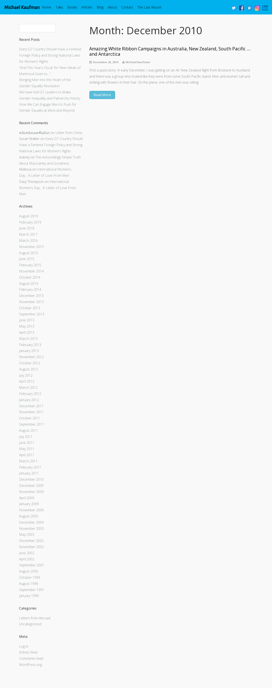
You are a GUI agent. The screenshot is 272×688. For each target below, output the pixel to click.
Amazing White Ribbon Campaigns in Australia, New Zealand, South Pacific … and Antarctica (169, 51)
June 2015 (26, 258)
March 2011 (28, 461)
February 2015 (30, 265)
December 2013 (31, 295)
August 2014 (28, 283)
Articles (86, 7)
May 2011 (26, 448)
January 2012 (29, 399)
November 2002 (31, 546)
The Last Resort (149, 7)
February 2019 (30, 222)
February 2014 (30, 289)
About (112, 7)
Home (46, 7)
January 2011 (29, 473)
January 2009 (29, 503)
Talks (59, 7)
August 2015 (28, 253)
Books (72, 7)
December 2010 (31, 479)
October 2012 (29, 363)
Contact (127, 7)
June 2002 (26, 553)
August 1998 (28, 583)
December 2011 (31, 406)
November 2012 (31, 357)
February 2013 (30, 344)
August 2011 (28, 430)
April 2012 (26, 381)
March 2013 (28, 338)
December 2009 (31, 485)
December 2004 (31, 522)
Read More (102, 95)
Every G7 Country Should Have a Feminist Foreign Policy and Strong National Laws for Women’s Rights (50, 55)
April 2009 (26, 498)
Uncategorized (30, 624)
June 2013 (26, 320)
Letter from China (68, 132)
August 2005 (28, 516)
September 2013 (31, 314)
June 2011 (26, 442)
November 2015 (31, 246)
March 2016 (28, 240)
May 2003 (26, 534)
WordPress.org (30, 664)
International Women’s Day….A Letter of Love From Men (47, 187)
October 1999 (29, 577)
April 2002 (26, 559)
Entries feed (28, 652)
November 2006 (31, 510)
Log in (23, 646)
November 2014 (31, 271)
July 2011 (26, 436)
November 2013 (31, 301)
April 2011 (26, 455)
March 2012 (28, 387)
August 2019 (28, 216)
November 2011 (31, 412)
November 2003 (31, 528)
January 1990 (29, 595)
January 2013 (29, 350)
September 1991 (31, 589)
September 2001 (31, 565)
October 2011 (29, 418)
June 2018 (26, 228)
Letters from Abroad (34, 618)
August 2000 (28, 571)
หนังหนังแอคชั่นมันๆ (34, 132)
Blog (100, 7)
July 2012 (26, 375)
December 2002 (31, 540)
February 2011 (30, 467)
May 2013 (26, 326)
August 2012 (28, 369)
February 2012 (30, 393)
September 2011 (31, 424)
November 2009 (31, 491)
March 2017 (28, 234)
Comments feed (31, 658)
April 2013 (26, 332)
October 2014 (29, 277)
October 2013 (29, 308)
